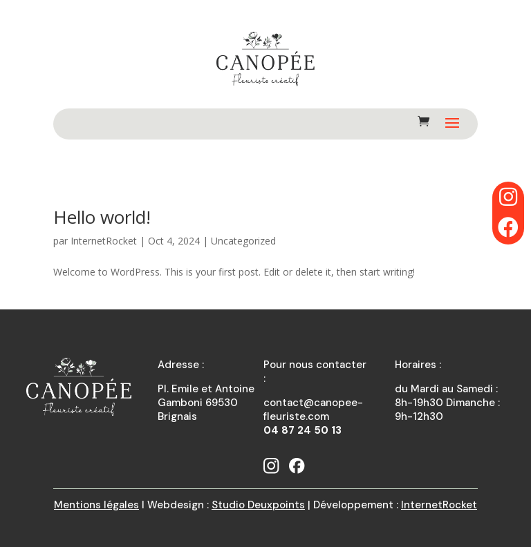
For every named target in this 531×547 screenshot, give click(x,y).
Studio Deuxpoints (258, 505)
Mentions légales (96, 505)
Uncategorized (243, 240)
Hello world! (102, 216)
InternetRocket (104, 240)
